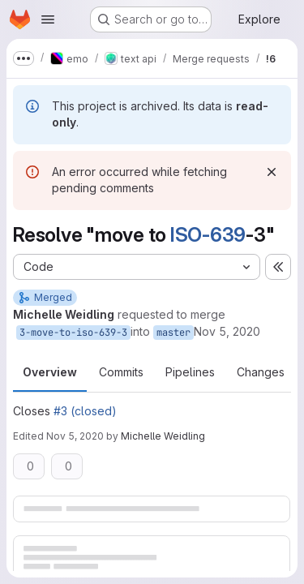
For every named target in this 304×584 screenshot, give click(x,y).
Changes (261, 372)
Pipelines (190, 372)
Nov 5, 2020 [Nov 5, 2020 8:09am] (227, 331)
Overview (50, 372)
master (173, 332)
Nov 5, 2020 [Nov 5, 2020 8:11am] (75, 436)
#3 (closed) (85, 411)
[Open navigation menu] (48, 19)
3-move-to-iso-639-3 (73, 332)
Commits (121, 372)
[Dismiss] (271, 172)
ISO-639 (208, 235)
